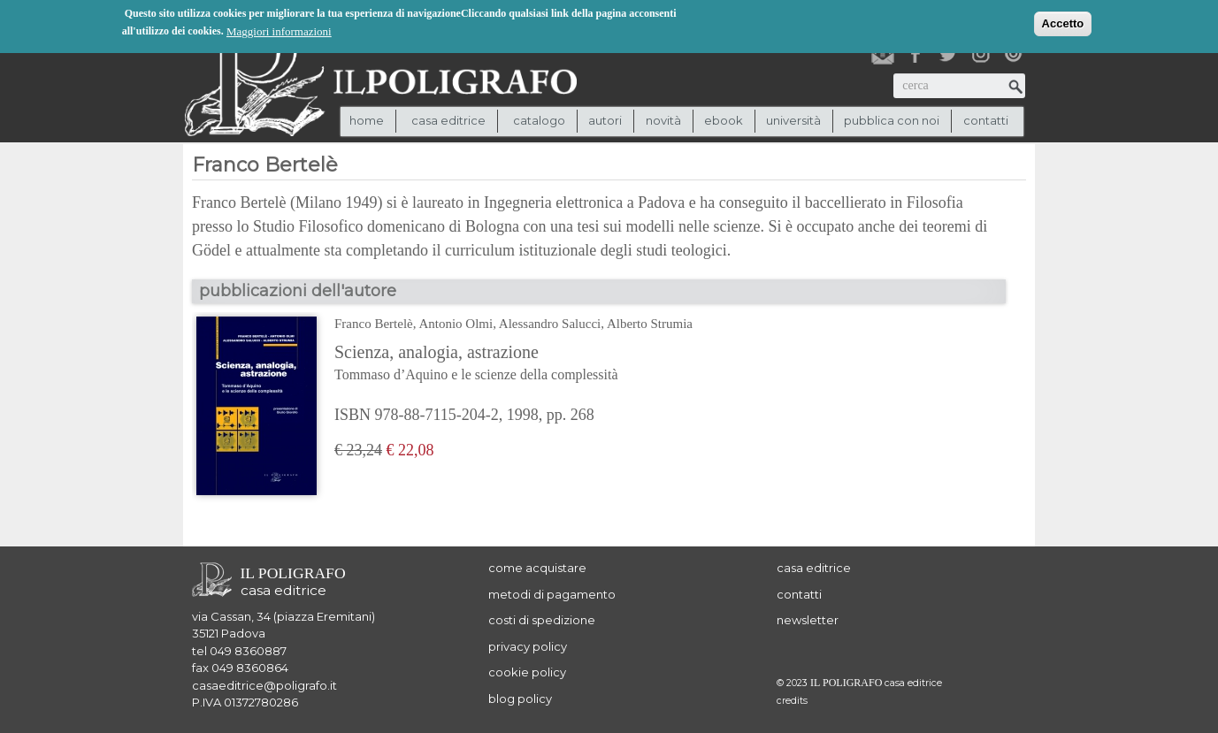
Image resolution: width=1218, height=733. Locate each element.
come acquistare (537, 568)
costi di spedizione (541, 620)
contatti (985, 120)
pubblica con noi (891, 120)
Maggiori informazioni (279, 30)
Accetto (1063, 22)
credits (792, 700)
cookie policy (527, 672)
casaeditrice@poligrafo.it (264, 685)
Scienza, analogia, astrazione (513, 364)
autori (605, 120)
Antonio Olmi (455, 324)
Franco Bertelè (373, 324)
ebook (723, 120)
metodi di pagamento (552, 594)
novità (663, 120)
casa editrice (814, 568)
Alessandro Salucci (550, 324)
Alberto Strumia (650, 324)
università (793, 120)
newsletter (808, 620)
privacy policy (527, 646)
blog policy (520, 698)
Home (366, 120)
